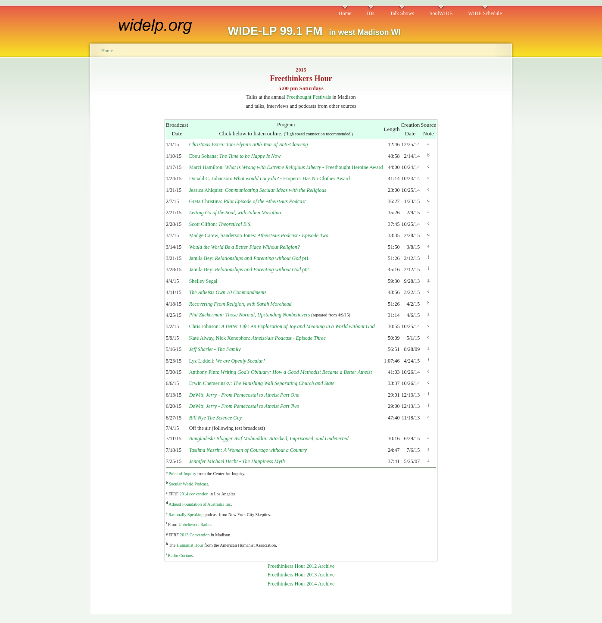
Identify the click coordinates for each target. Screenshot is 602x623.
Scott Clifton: (220, 224)
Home (345, 13)
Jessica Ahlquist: (257, 190)
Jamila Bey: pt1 (249, 258)
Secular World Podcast (188, 484)
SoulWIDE (441, 13)
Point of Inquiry (182, 473)
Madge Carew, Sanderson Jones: (258, 235)
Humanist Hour (190, 545)
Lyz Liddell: (227, 361)
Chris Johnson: (282, 326)
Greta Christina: (247, 201)
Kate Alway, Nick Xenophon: (257, 338)
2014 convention (194, 494)
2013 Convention (194, 534)
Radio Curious (180, 555)
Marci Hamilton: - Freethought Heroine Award (286, 167)
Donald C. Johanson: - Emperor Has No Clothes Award (269, 178)
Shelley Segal (203, 281)
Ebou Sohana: (235, 156)
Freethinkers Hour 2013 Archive (301, 575)
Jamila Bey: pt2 (249, 269)
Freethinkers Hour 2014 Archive (301, 584)
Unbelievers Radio (194, 524)
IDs (370, 13)
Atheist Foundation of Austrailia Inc (199, 504)
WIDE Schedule (485, 13)
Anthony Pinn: (280, 372)
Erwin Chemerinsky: (262, 383)
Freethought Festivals (309, 97)
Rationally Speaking (185, 514)
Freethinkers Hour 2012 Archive (301, 566)
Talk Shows (402, 13)
